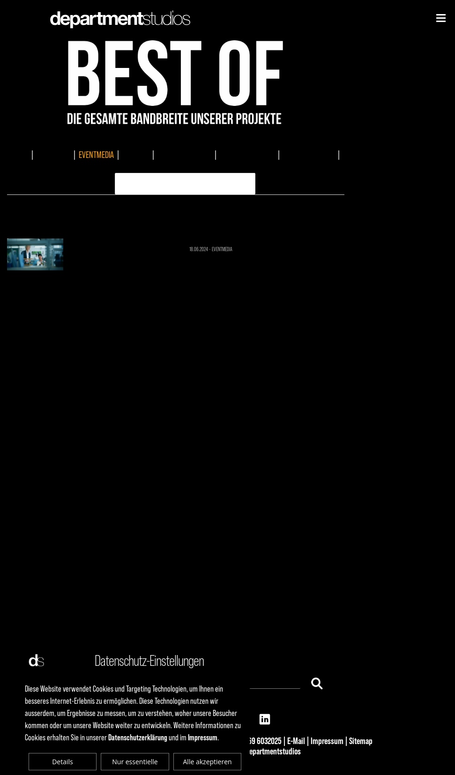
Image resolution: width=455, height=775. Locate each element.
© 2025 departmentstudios (261, 751)
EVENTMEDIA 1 (175, 215)
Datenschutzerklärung (137, 737)
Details (62, 761)
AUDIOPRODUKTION (309, 154)
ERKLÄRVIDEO (177, 167)
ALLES (19, 154)
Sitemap (361, 741)
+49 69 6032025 (258, 741)
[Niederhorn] (441, 18)
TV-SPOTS (135, 154)
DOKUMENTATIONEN (184, 154)
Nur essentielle (134, 761)
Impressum (327, 741)
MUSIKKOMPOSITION (247, 154)
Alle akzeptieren (207, 761)
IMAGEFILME (53, 154)
